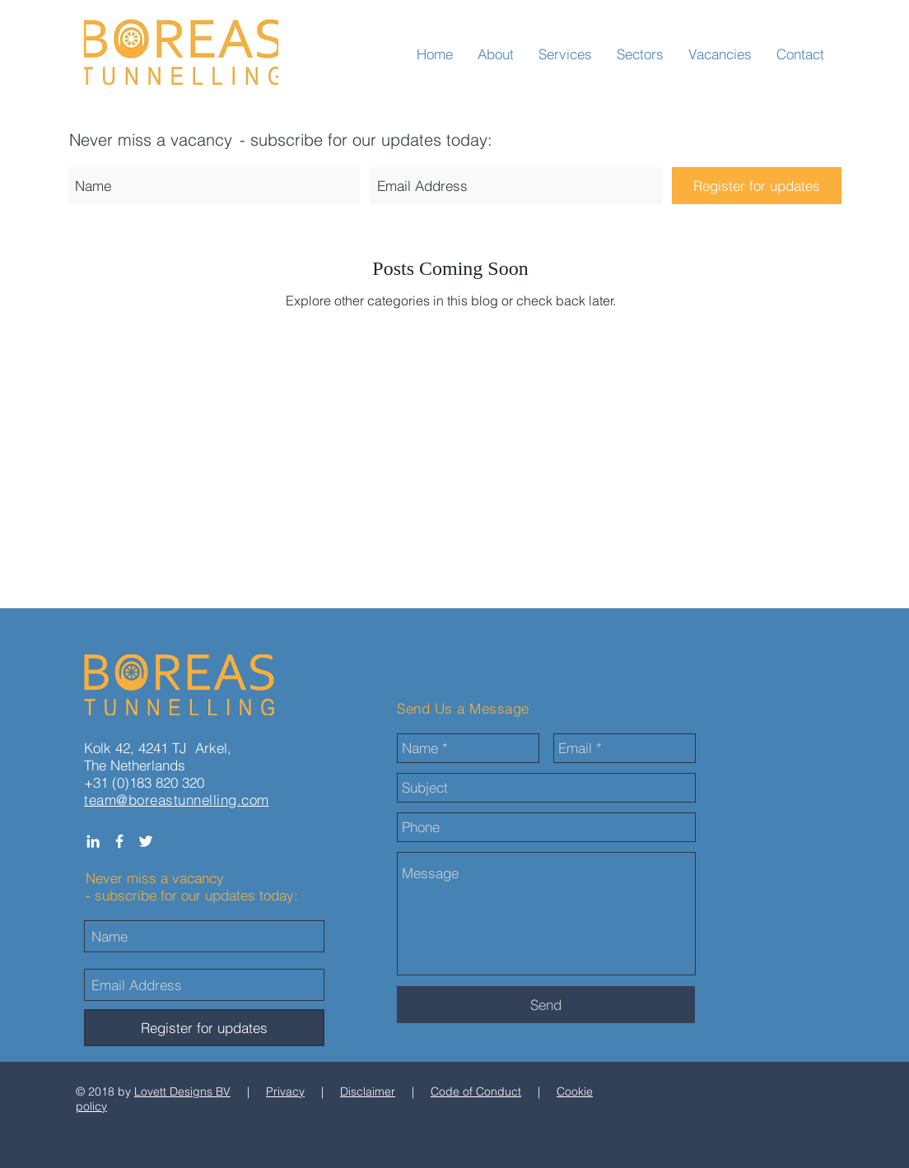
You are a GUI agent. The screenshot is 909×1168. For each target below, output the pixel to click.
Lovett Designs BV (182, 1091)
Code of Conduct (476, 1091)
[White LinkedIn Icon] (93, 841)
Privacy (285, 1091)
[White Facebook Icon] (119, 841)
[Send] (546, 1004)
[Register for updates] (756, 185)
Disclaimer (367, 1091)
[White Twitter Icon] (146, 841)
